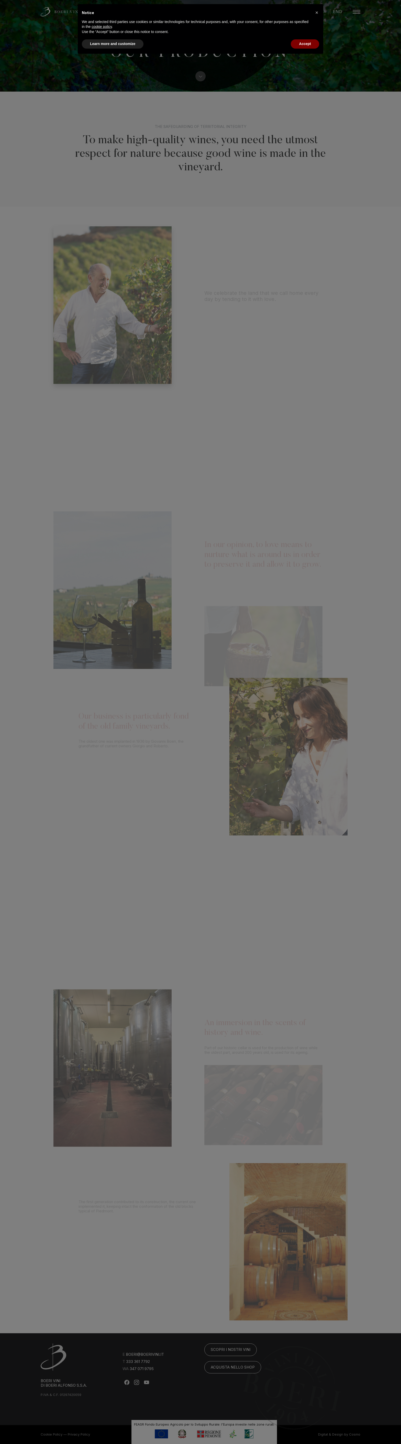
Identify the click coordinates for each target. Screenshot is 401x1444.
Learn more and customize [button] (112, 44)
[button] (317, 12)
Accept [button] (305, 44)
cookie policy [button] (102, 27)
